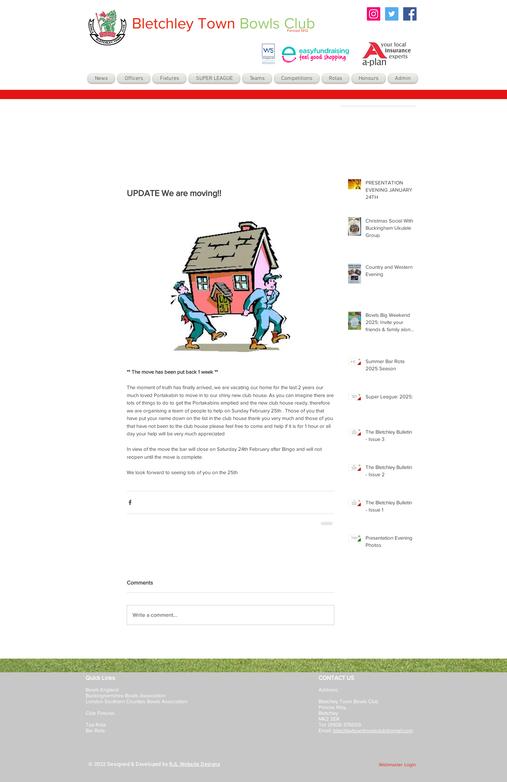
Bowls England (102, 690)
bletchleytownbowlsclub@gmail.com (373, 730)
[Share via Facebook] (130, 502)
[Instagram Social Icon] (373, 14)
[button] (257, 78)
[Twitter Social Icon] (391, 14)
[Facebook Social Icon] (410, 14)
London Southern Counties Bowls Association (136, 701)
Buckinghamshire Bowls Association (125, 695)
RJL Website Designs (194, 764)
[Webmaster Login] (397, 764)
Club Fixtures (101, 713)
